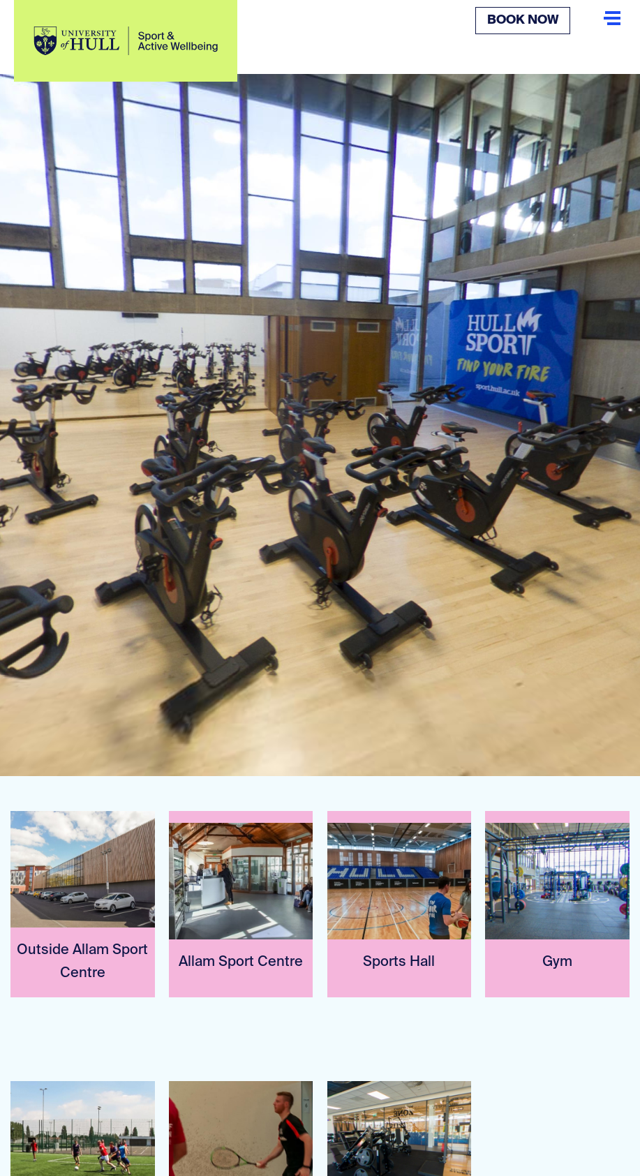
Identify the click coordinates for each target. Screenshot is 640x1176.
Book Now (522, 20)
